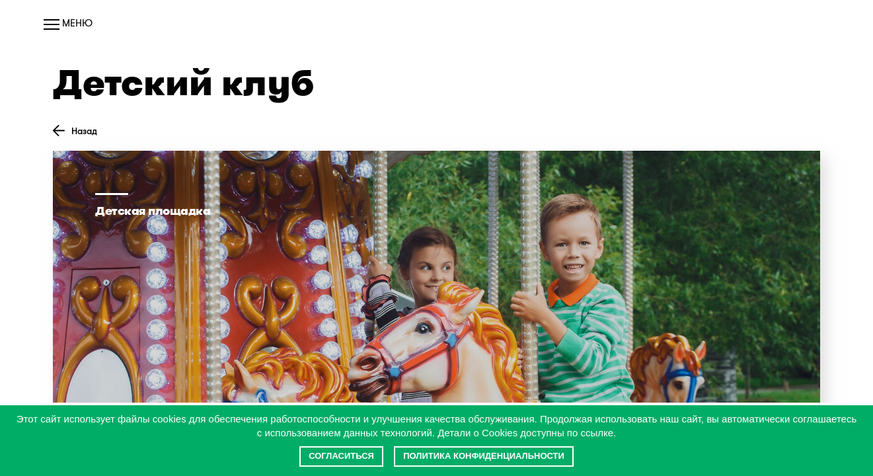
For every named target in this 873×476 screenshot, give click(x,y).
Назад (75, 131)
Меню (68, 23)
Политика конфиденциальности (483, 456)
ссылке (596, 432)
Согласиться (341, 456)
